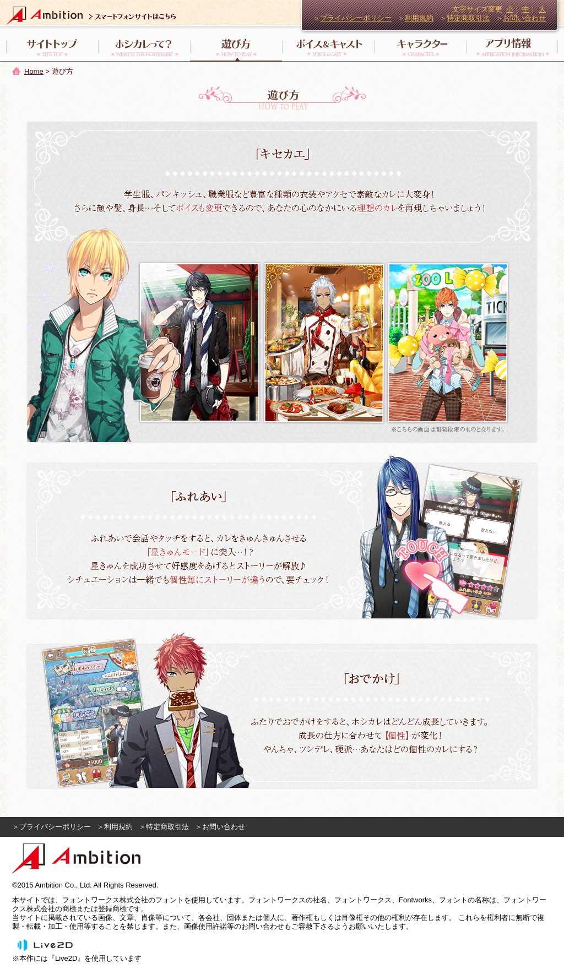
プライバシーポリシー (356, 18)
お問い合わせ (524, 18)
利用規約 (419, 18)
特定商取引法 (468, 18)
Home (34, 71)
